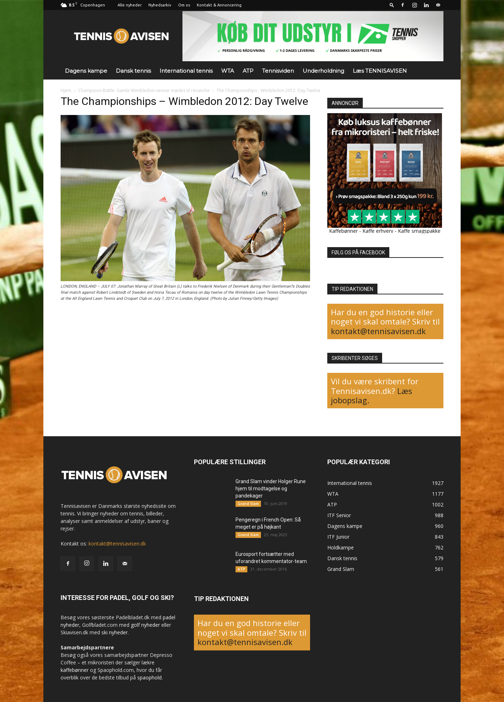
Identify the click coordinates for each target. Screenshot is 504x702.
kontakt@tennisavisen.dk (378, 331)
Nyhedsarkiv (159, 5)
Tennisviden (278, 70)
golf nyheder (145, 624)
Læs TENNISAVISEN (380, 70)
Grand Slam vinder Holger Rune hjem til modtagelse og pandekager (271, 489)
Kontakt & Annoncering (219, 5)
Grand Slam (248, 503)
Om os (184, 5)
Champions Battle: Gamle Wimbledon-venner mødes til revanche (144, 90)
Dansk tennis (133, 70)
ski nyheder (114, 632)
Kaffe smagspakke (419, 230)
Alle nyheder (130, 5)
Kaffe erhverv (377, 230)
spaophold (149, 677)
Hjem (66, 90)
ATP (248, 70)
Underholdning (323, 70)
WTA (227, 70)
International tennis (186, 70)
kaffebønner (75, 670)
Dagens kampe (86, 70)
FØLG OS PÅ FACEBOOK (358, 252)
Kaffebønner (343, 230)
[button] (391, 5)
